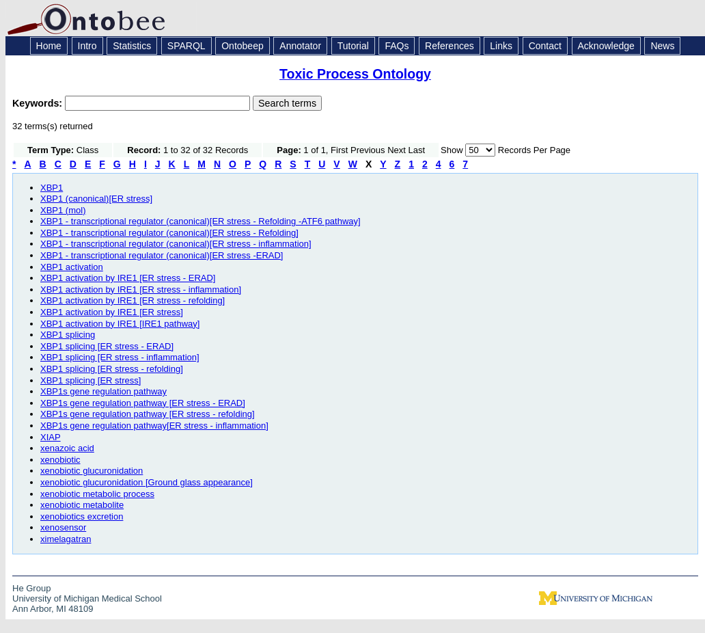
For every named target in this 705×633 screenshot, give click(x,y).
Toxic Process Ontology (355, 73)
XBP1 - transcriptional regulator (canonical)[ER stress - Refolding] (169, 233)
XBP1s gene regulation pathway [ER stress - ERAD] (142, 403)
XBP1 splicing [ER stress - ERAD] (107, 346)
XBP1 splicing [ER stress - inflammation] (119, 357)
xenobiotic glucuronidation (91, 471)
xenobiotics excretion (81, 516)
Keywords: (38, 103)
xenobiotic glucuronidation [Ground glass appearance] (146, 482)
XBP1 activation (71, 267)
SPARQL (186, 45)
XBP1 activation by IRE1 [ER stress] (111, 312)
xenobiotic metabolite (82, 505)
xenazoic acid (67, 448)
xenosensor (63, 527)
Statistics (132, 45)
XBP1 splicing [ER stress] (90, 380)
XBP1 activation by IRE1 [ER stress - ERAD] (127, 278)
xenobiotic (60, 460)
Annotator (300, 45)
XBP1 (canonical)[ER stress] (96, 198)
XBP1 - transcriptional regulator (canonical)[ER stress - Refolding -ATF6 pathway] (200, 221)
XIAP (50, 437)
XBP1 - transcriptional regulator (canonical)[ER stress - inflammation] (176, 244)
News (662, 45)
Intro (87, 45)
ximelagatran (65, 539)
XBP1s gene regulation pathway (103, 391)
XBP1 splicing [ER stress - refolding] (111, 369)
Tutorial (353, 45)
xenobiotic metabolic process (97, 494)
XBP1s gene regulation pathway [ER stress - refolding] (147, 414)
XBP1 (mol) (62, 210)
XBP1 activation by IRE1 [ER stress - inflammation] (140, 289)
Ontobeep (242, 45)
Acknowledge (606, 45)
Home (48, 45)
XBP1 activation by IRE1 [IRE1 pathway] (119, 324)
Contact (545, 45)
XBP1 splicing (67, 334)
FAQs (397, 45)
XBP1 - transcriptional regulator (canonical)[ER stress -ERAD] (161, 255)
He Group (31, 588)
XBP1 (51, 188)
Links (501, 45)
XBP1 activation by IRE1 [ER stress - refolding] (132, 300)
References (449, 45)
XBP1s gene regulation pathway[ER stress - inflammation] (154, 425)
